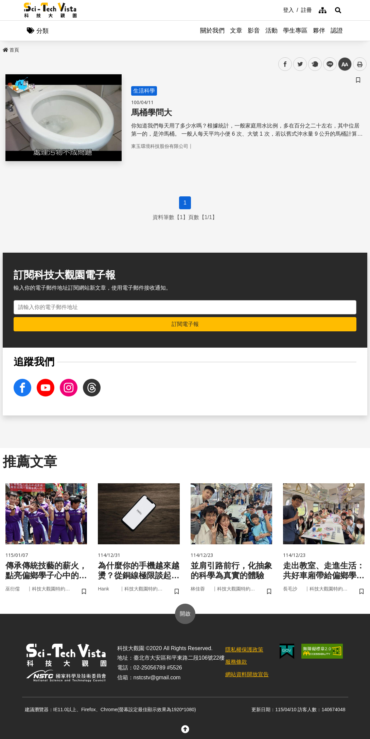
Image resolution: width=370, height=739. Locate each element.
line (327, 64)
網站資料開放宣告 (247, 674)
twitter (300, 64)
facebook (285, 64)
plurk (314, 64)
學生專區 (295, 30)
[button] (338, 10)
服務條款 (236, 662)
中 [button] (345, 64)
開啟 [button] (185, 614)
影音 (254, 30)
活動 (271, 30)
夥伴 (319, 30)
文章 (236, 30)
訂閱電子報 (185, 324)
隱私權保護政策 (244, 650)
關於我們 (212, 30)
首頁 (11, 50)
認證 (337, 30)
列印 (360, 64)
